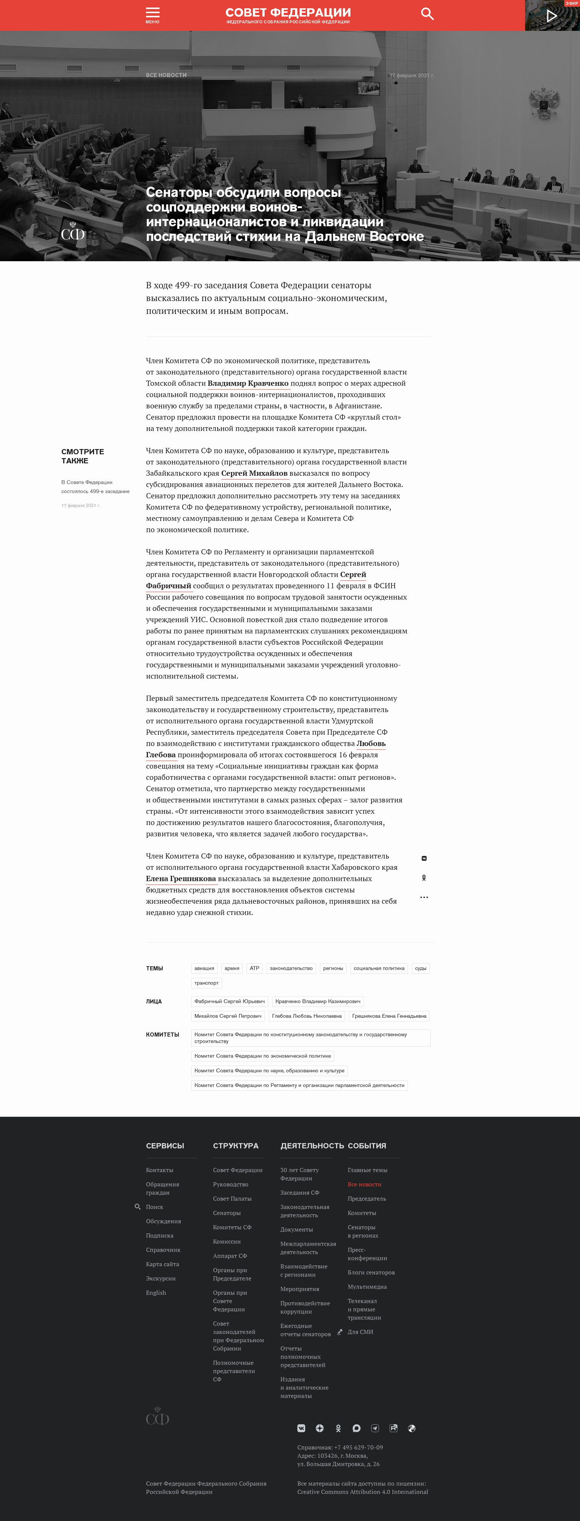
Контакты (160, 1170)
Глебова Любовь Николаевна (307, 1015)
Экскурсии (161, 1278)
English (156, 1292)
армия (232, 968)
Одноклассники (424, 878)
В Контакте (424, 858)
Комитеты (362, 1212)
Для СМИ (360, 1331)
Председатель (367, 1198)
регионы (333, 968)
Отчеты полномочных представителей (303, 1356)
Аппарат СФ (230, 1255)
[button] (153, 15)
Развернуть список (424, 897)
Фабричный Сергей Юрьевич (230, 1001)
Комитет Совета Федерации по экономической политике (263, 1055)
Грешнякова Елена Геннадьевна (389, 1015)
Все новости (166, 75)
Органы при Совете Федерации (230, 1301)
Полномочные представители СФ (234, 1371)
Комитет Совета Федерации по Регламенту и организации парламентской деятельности (300, 1085)
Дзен (320, 1428)
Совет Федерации (238, 1170)
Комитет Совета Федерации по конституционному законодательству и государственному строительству (301, 1037)
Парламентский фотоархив (412, 1428)
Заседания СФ (300, 1192)
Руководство (230, 1184)
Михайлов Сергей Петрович (228, 1015)
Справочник (163, 1249)
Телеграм (375, 1428)
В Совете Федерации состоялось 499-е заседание (95, 487)
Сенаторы (227, 1212)
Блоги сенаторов (371, 1272)
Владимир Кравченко (249, 383)
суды (420, 968)
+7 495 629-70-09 (358, 1447)
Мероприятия (299, 1289)
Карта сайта (162, 1264)
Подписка (160, 1235)
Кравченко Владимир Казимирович (318, 1001)
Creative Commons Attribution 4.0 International (362, 1491)
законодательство (291, 968)
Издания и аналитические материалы (304, 1387)
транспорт (207, 982)
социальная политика (379, 968)
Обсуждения (163, 1221)
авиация (204, 968)
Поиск (154, 1206)
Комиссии (227, 1241)
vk (301, 1428)
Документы (296, 1229)
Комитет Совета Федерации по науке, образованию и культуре (269, 1070)
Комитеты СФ (232, 1227)
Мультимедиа (367, 1286)
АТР (254, 968)
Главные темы (368, 1170)
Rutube (393, 1428)
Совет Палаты (232, 1198)
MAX (357, 1428)
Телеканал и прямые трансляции (364, 1309)
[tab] (424, 882)
